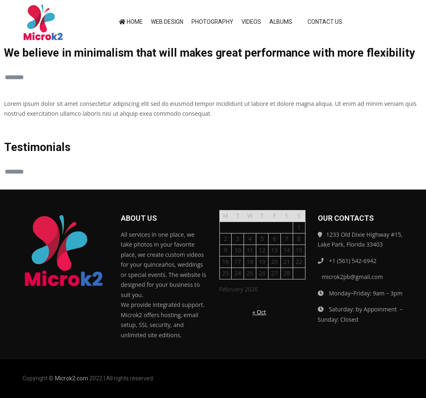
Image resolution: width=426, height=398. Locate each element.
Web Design (167, 21)
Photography (212, 21)
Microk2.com (71, 378)
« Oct (259, 312)
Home (131, 21)
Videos (251, 21)
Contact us (321, 21)
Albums (280, 21)
